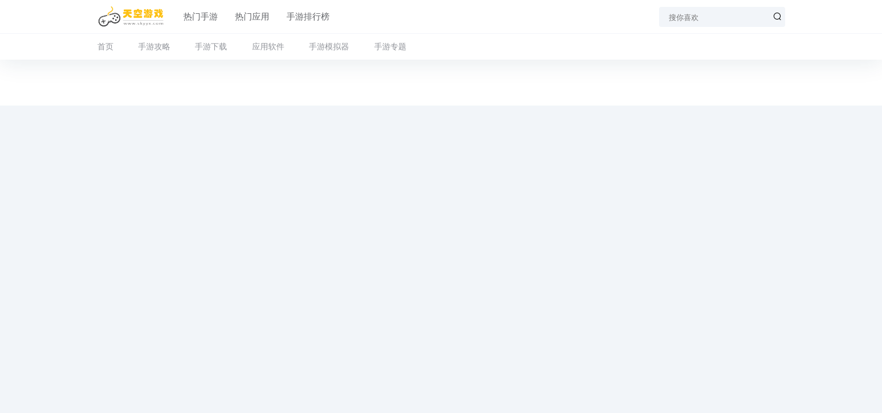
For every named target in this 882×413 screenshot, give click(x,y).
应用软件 (268, 46)
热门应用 (252, 16)
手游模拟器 (329, 46)
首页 (105, 46)
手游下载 (211, 46)
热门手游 (200, 16)
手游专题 (390, 46)
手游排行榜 (308, 16)
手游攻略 (154, 46)
